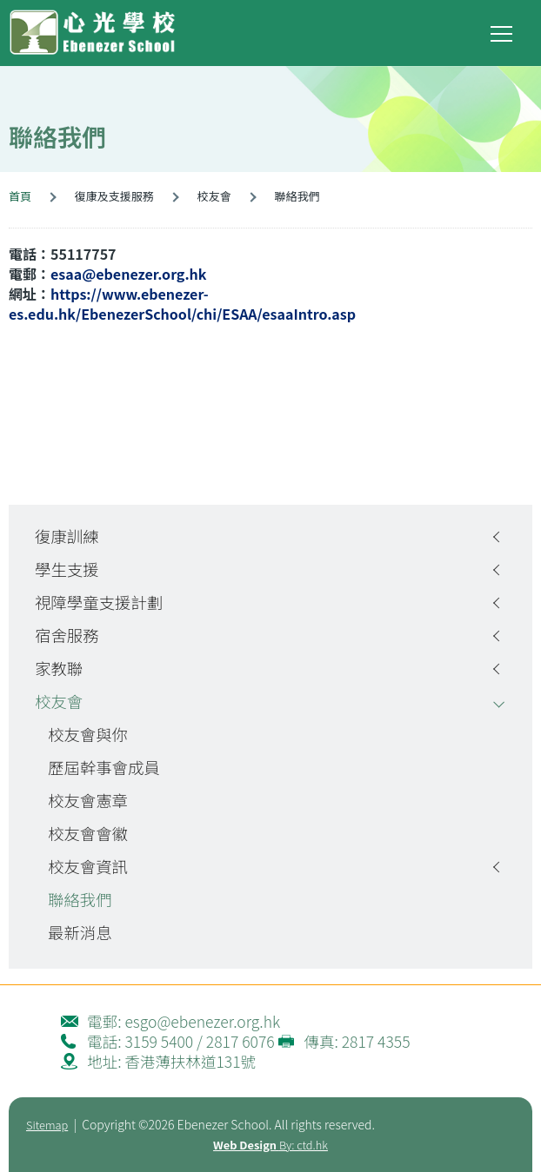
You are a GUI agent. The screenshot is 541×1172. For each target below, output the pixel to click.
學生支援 (67, 569)
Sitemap (47, 1124)
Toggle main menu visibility (503, 30)
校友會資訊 (88, 866)
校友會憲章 (88, 800)
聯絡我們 (80, 899)
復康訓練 (67, 536)
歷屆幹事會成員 (104, 767)
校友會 (59, 701)
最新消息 (80, 932)
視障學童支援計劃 (99, 602)
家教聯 (59, 668)
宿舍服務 (67, 635)
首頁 (20, 196)
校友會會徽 (88, 833)
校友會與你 (88, 734)
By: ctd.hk (270, 1144)
